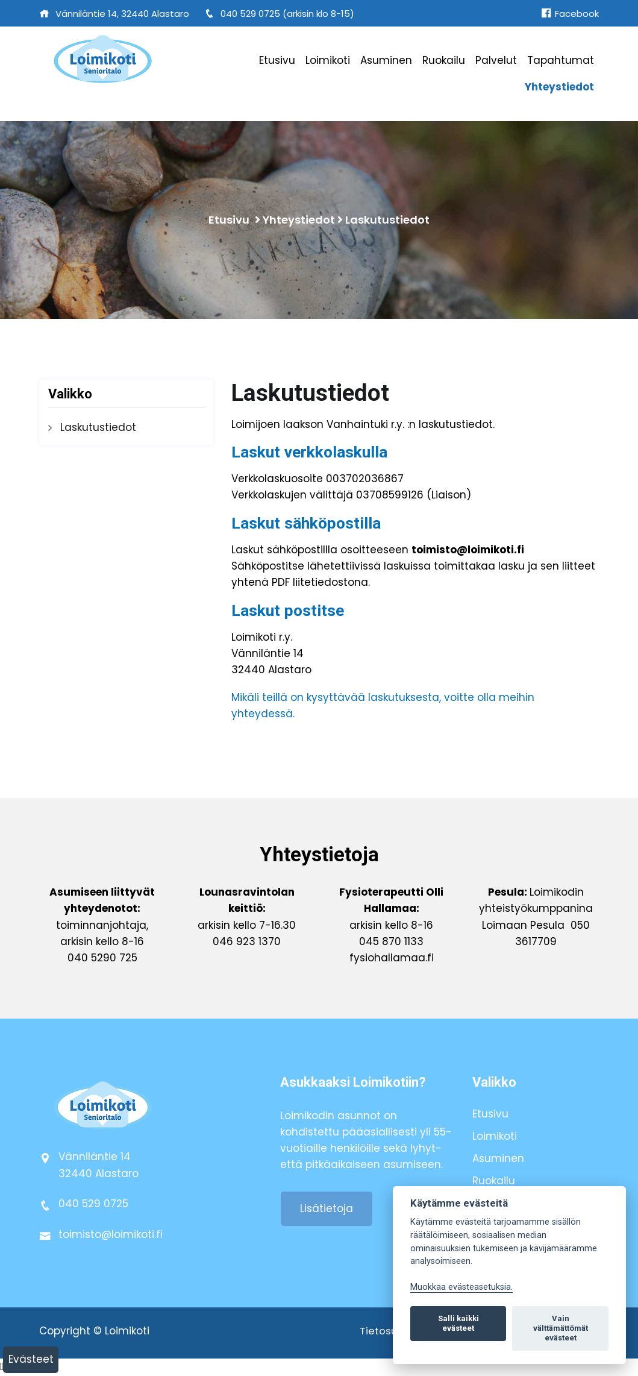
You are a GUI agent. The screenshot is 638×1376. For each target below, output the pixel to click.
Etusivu (277, 60)
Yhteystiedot (559, 87)
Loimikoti (327, 60)
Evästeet (31, 1359)
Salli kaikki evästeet (458, 1323)
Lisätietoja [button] (326, 1209)
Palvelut (496, 60)
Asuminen (386, 60)
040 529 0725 (93, 1204)
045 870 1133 (391, 942)
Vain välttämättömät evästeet (560, 1328)
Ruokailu (443, 60)
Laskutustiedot (387, 219)
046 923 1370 (247, 942)
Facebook (570, 13)
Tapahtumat (560, 60)
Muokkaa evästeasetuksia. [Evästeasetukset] (461, 1287)
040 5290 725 (102, 958)
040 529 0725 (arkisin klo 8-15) (279, 13)
